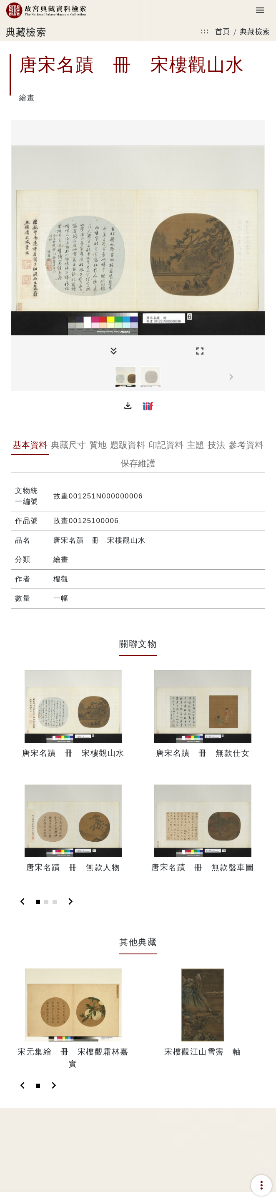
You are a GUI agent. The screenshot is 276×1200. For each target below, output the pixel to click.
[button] (128, 406)
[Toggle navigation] (260, 10)
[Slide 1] (38, 902)
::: (205, 31)
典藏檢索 (255, 31)
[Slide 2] (46, 902)
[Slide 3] (55, 902)
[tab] (30, 446)
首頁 (223, 31)
